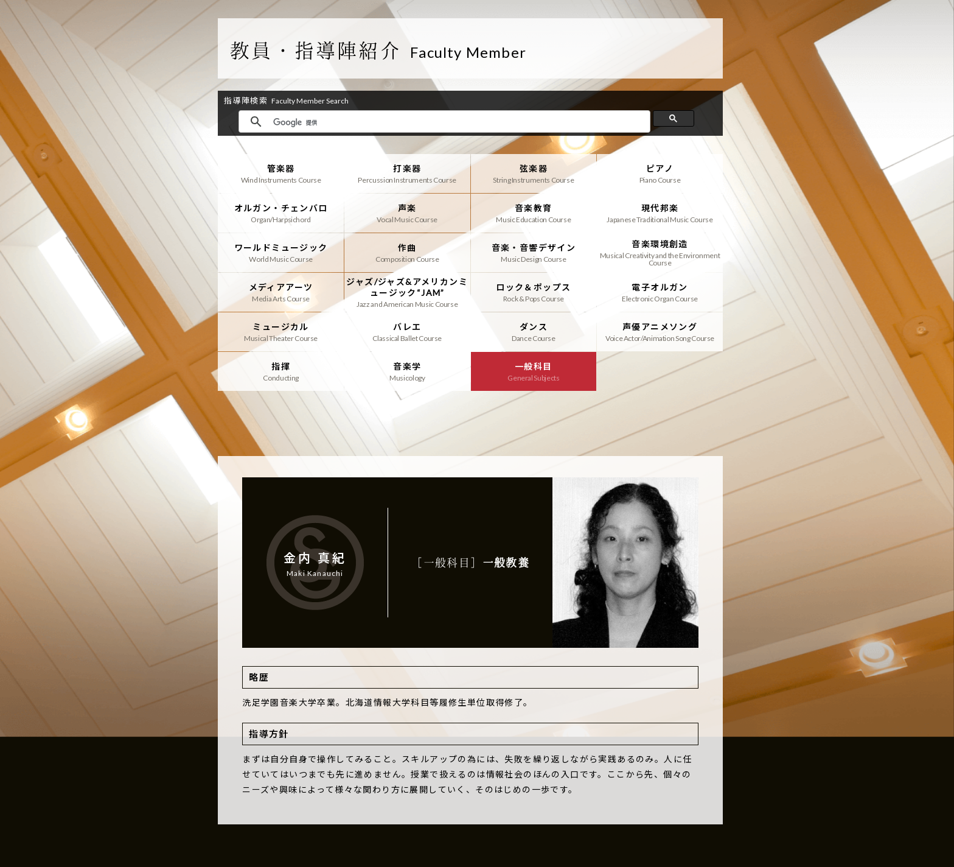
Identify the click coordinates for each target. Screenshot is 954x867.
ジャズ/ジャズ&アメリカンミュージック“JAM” (407, 292)
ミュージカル (281, 331)
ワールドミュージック (281, 252)
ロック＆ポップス (534, 292)
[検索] (458, 122)
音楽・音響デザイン (534, 252)
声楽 (407, 213)
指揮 (281, 371)
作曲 (407, 252)
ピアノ (660, 173)
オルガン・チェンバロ (281, 213)
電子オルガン (660, 292)
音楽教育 (534, 213)
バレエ (407, 331)
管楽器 (281, 173)
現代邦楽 (660, 213)
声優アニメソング (660, 331)
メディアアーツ (281, 292)
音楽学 (407, 371)
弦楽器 (534, 173)
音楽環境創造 (660, 253)
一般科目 (534, 371)
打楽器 (407, 173)
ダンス (534, 331)
